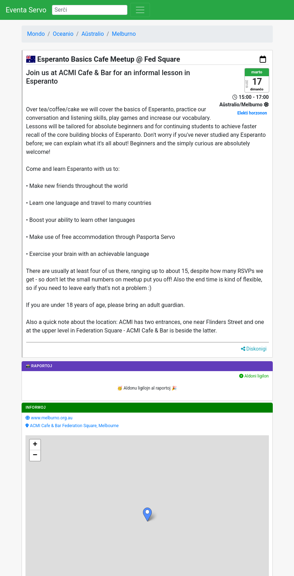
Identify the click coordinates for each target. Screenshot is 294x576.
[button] (147, 514)
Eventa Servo (26, 10)
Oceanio (63, 33)
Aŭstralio (92, 33)
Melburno (124, 33)
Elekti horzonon (252, 113)
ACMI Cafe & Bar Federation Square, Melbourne (74, 425)
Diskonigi (254, 349)
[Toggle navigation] (140, 10)
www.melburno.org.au (52, 417)
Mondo (36, 33)
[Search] (89, 10)
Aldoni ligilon (254, 376)
